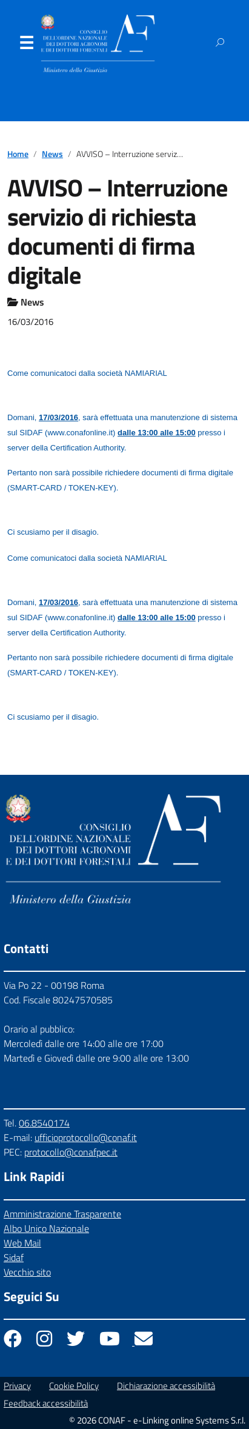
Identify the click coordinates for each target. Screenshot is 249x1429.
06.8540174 (44, 1123)
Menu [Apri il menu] (26, 45)
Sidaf (14, 1257)
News (52, 154)
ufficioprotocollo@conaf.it (86, 1137)
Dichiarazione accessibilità (166, 1386)
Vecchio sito (27, 1272)
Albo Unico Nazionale (46, 1228)
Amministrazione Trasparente (62, 1213)
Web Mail (22, 1243)
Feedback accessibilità (46, 1403)
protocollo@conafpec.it (71, 1152)
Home (17, 154)
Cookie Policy (74, 1386)
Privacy (17, 1386)
